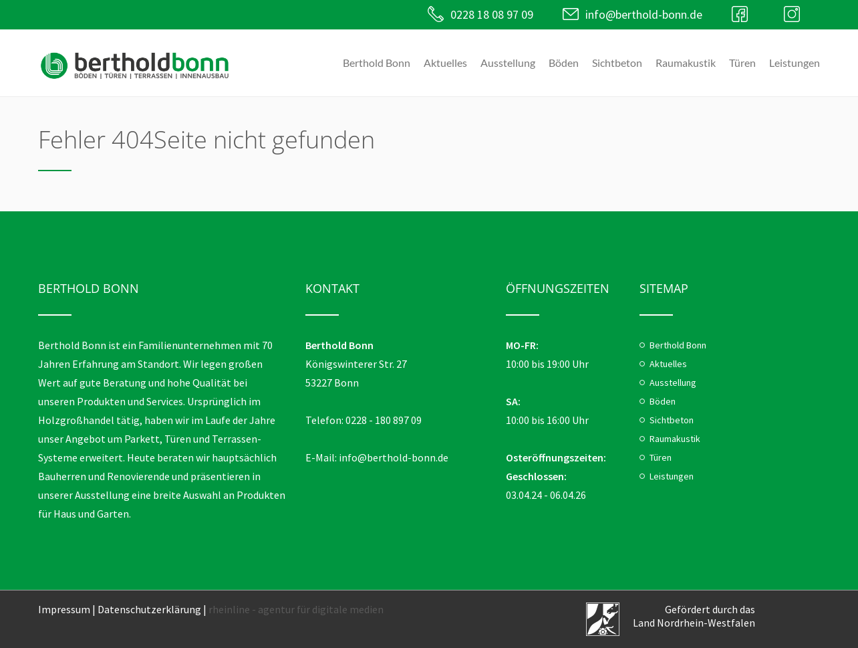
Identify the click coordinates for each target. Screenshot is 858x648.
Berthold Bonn (376, 62)
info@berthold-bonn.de (643, 14)
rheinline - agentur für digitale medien (296, 609)
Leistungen (794, 62)
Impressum (64, 609)
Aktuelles (445, 62)
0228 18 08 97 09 (491, 14)
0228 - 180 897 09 (383, 420)
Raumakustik (686, 62)
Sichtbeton (617, 62)
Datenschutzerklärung (149, 609)
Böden (564, 62)
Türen (742, 62)
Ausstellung (507, 62)
